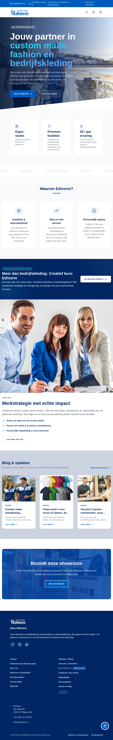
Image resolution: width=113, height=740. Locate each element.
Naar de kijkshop (23, 94)
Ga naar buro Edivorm (95, 280)
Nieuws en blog (65, 686)
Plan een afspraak (56, 584)
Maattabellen (64, 677)
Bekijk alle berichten (101, 469)
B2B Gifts (14, 686)
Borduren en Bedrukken (20, 672)
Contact (13, 658)
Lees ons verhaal (49, 94)
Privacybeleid (97, 735)
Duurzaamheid (65, 681)
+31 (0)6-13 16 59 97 (23, 717)
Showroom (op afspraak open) (23, 663)
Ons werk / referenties (68, 663)
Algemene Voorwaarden (78, 735)
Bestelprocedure (17, 676)
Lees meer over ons (14, 440)
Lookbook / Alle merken (69, 672)
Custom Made (16, 681)
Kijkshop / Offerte (66, 658)
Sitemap (63, 692)
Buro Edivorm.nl (73, 667)
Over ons (14, 667)
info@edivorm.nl (21, 722)
